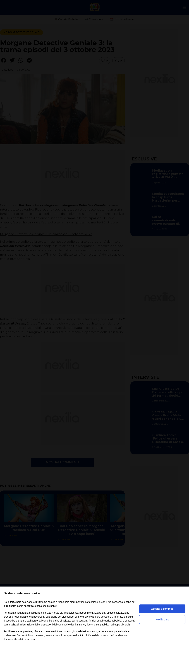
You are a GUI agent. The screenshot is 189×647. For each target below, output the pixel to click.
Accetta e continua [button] (162, 608)
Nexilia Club (162, 619)
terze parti (59, 612)
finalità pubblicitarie (99, 620)
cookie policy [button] (49, 605)
